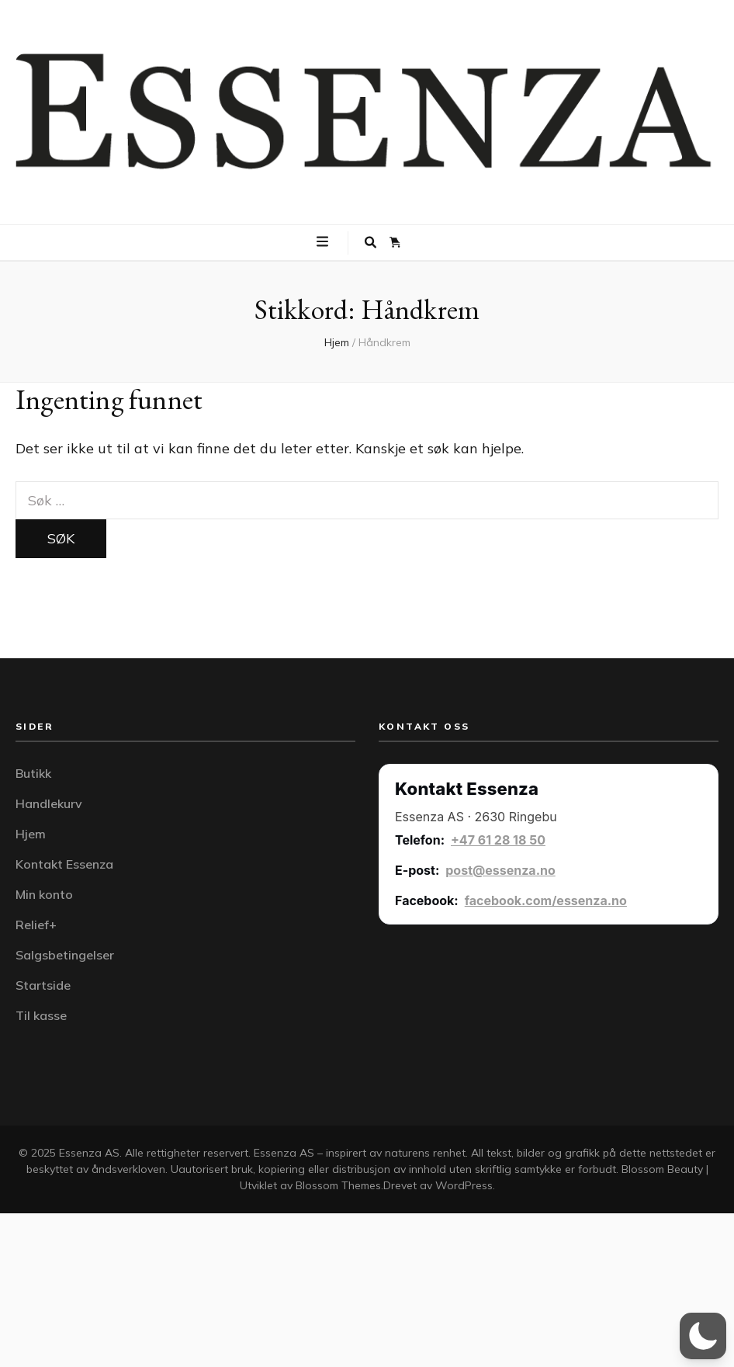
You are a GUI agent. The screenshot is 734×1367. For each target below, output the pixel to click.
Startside (43, 985)
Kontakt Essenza (64, 864)
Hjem (31, 833)
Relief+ (36, 924)
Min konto (44, 894)
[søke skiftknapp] (370, 243)
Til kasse (41, 1015)
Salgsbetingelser (65, 955)
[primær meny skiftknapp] (324, 241)
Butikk (33, 773)
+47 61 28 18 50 (498, 840)
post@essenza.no (500, 870)
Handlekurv (49, 803)
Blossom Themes (338, 1185)
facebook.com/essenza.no (546, 900)
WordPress (464, 1185)
